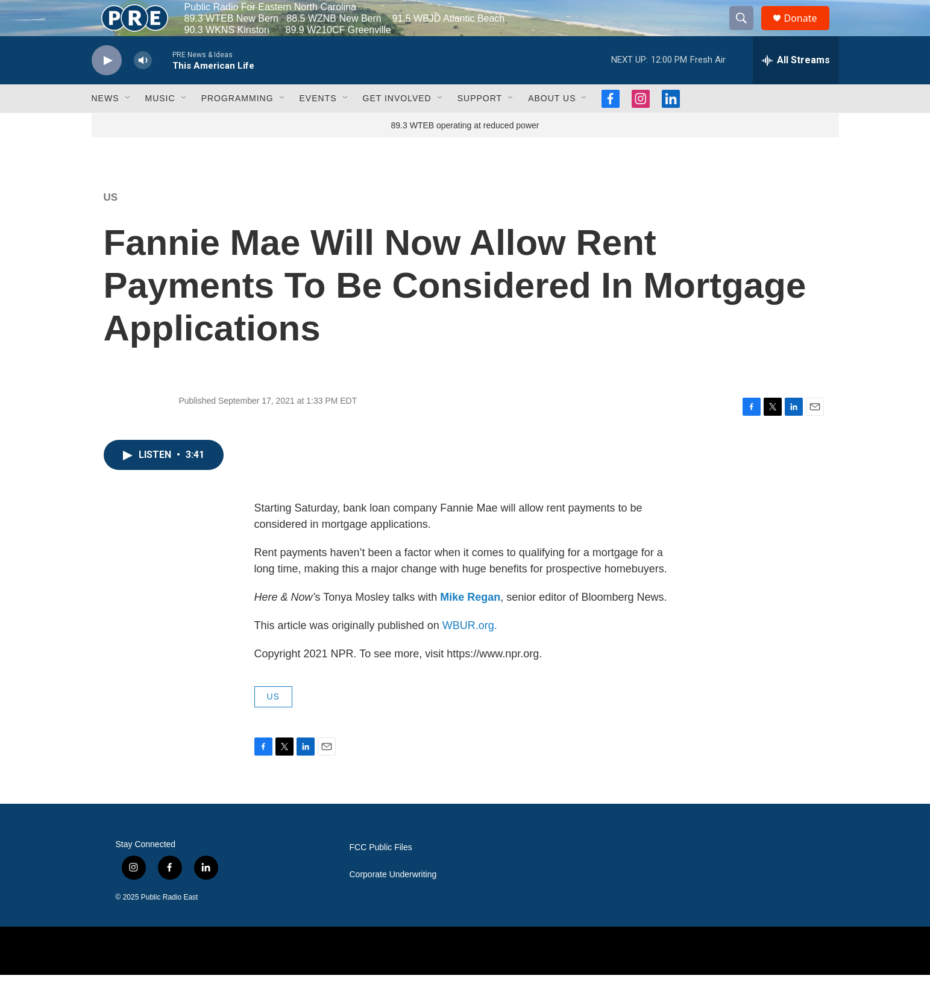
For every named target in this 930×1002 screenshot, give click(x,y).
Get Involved (397, 125)
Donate (808, 31)
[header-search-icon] (747, 32)
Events (318, 125)
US (111, 224)
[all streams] (796, 87)
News (105, 125)
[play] (106, 88)
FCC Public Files (381, 874)
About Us (552, 125)
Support (479, 125)
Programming (237, 125)
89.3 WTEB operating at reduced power (465, 152)
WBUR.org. (469, 653)
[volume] (143, 87)
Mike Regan (470, 624)
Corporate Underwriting (393, 901)
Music (160, 125)
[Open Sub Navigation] (128, 125)
